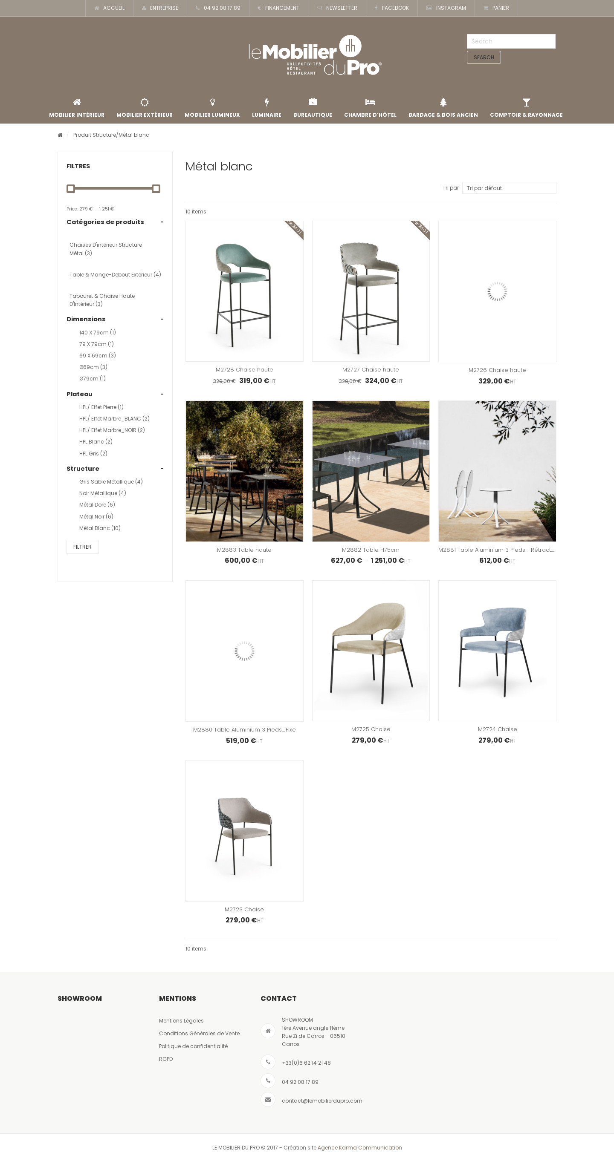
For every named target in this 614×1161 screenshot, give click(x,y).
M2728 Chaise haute (244, 370)
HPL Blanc (96, 441)
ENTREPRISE (160, 8)
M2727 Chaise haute (370, 370)
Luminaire (266, 108)
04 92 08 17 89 (218, 8)
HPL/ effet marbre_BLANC (114, 418)
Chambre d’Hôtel (370, 108)
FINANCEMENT (278, 8)
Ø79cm (92, 378)
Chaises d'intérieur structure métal (106, 248)
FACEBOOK (392, 8)
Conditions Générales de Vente (199, 1033)
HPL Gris (93, 453)
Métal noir (96, 516)
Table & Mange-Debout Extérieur (115, 274)
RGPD (166, 1059)
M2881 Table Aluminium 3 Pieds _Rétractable (501, 550)
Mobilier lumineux (212, 108)
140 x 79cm (97, 332)
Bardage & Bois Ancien (443, 108)
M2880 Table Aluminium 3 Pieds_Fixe (244, 730)
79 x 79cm (96, 344)
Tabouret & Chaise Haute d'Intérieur (102, 300)
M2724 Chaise (497, 729)
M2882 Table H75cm (371, 550)
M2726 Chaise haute (497, 370)
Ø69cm (93, 367)
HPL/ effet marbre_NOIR (112, 430)
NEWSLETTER (337, 8)
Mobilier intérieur (76, 108)
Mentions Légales (181, 1020)
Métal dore (97, 504)
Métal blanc (100, 528)
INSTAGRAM (446, 8)
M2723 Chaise (244, 909)
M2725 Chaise (371, 729)
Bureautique (312, 108)
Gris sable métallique (111, 481)
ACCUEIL (109, 8)
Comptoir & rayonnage (526, 108)
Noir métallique (102, 493)
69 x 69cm (97, 355)
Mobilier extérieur (144, 108)
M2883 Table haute (244, 550)
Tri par (451, 187)
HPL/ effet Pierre (101, 407)
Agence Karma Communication (360, 1147)
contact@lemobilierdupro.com (322, 1100)
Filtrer (82, 546)
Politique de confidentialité (193, 1046)
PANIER (496, 8)
